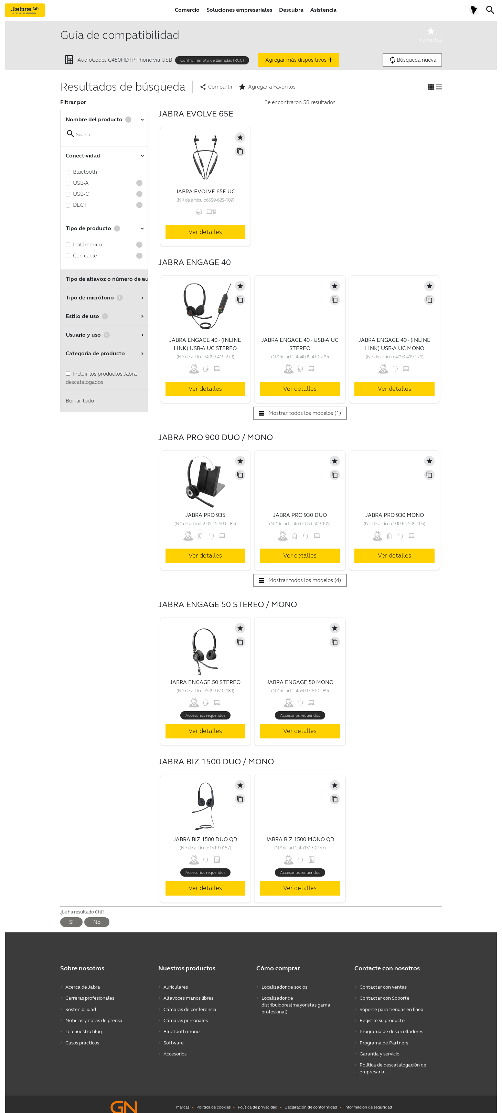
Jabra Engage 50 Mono (300, 682)
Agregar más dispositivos (300, 60)
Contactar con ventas (383, 987)
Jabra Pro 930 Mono (394, 515)
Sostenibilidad (80, 1007)
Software (173, 1038)
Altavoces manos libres (188, 997)
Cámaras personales (185, 1018)
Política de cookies (213, 1101)
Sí (71, 922)
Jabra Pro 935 (205, 515)
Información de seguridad (368, 1101)
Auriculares (175, 987)
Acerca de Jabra (82, 987)
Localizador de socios (284, 987)
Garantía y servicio (379, 1049)
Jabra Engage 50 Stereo (205, 682)
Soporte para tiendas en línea (392, 1007)
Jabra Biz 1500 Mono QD (300, 839)
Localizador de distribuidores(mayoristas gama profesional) (295, 1004)
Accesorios (174, 1049)
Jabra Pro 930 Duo (300, 515)
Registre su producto (382, 1018)
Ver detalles (205, 232)
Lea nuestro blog (83, 1028)
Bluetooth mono (181, 1028)
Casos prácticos (82, 1038)
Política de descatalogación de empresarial (393, 1062)
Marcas (182, 1101)
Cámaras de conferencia (189, 1007)
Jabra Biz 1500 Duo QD (205, 839)
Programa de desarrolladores (391, 1028)
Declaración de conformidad (311, 1101)
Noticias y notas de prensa (93, 1018)
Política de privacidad (257, 1101)
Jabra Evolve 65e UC (205, 191)
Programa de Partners (384, 1038)
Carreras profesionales (89, 997)
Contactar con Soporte (384, 997)
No (96, 922)
